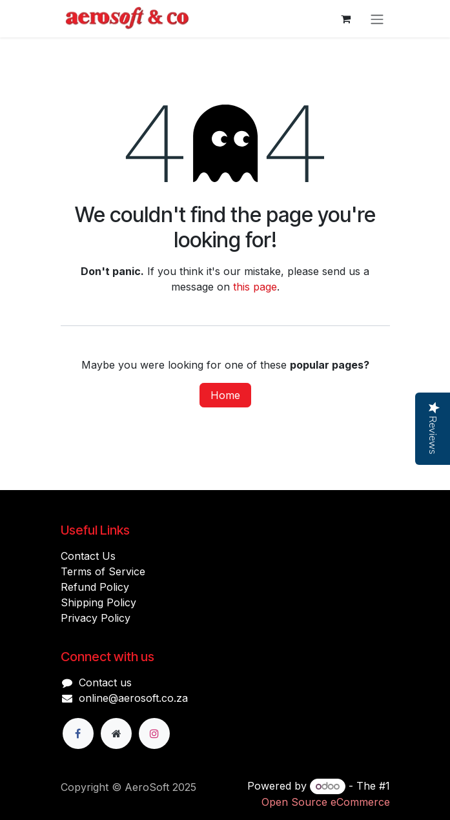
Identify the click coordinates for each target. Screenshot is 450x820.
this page (255, 286)
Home (225, 395)
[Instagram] (154, 733)
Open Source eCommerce (325, 801)
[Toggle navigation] (377, 18)
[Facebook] (78, 733)
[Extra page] (116, 733)
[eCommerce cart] (346, 19)
